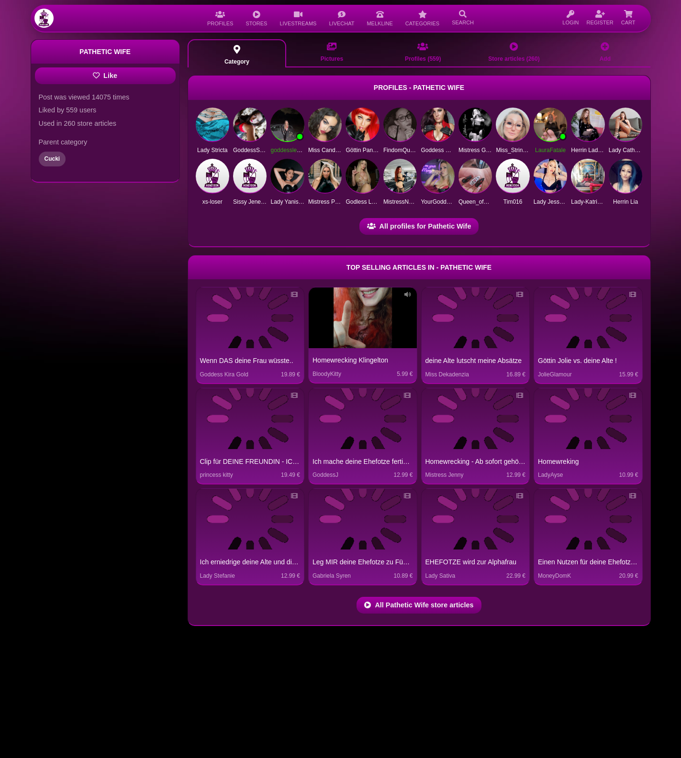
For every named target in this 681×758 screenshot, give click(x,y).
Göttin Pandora (365, 150)
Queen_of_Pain (478, 201)
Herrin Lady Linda (593, 150)
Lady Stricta (212, 150)
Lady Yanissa (287, 201)
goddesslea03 (288, 150)
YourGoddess (438, 201)
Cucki (52, 158)
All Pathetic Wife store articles (418, 605)
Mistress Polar (326, 201)
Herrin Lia (625, 201)
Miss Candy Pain (329, 150)
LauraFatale (550, 150)
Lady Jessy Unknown (561, 201)
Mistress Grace (477, 150)
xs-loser (212, 201)
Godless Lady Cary (370, 201)
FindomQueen (401, 150)
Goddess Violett (441, 150)
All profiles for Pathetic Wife (419, 226)
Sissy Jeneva (250, 201)
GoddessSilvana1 (255, 150)
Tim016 (513, 201)
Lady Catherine (628, 150)
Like (105, 75)
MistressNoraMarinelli (410, 201)
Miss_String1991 (517, 150)
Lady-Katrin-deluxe (595, 201)
